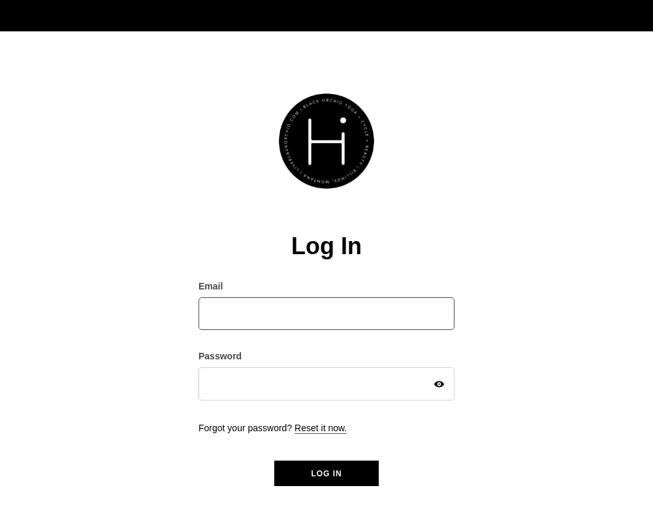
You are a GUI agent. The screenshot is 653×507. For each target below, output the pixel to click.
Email (211, 286)
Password (220, 356)
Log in (326, 473)
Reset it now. (321, 428)
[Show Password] (438, 384)
